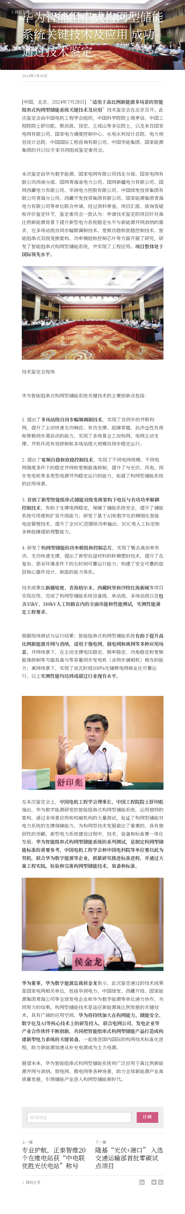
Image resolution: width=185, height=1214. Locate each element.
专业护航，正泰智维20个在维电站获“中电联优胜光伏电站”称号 (54, 1158)
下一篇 (100, 1142)
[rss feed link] (160, 1182)
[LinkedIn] (142, 1182)
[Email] (154, 1182)
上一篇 (27, 1142)
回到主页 (19, 11)
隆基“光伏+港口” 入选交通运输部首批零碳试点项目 (129, 1158)
